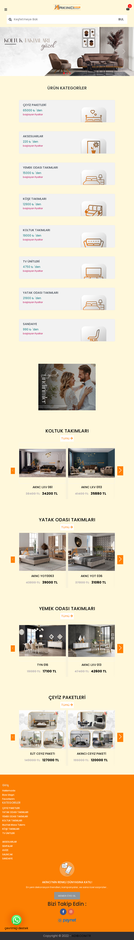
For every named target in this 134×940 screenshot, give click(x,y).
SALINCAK (7, 854)
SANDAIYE (7, 858)
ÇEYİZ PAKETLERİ (67, 697)
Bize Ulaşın (8, 794)
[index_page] (67, 7)
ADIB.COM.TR (81, 936)
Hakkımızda (8, 790)
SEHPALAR (7, 846)
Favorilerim (8, 798)
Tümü (67, 438)
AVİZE (5, 850)
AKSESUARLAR (9, 841)
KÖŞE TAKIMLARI (10, 828)
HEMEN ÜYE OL (67, 896)
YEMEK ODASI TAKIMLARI (67, 608)
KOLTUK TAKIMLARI (67, 431)
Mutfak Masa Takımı (13, 824)
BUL (121, 19)
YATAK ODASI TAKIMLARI (67, 519)
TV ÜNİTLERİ (8, 833)
